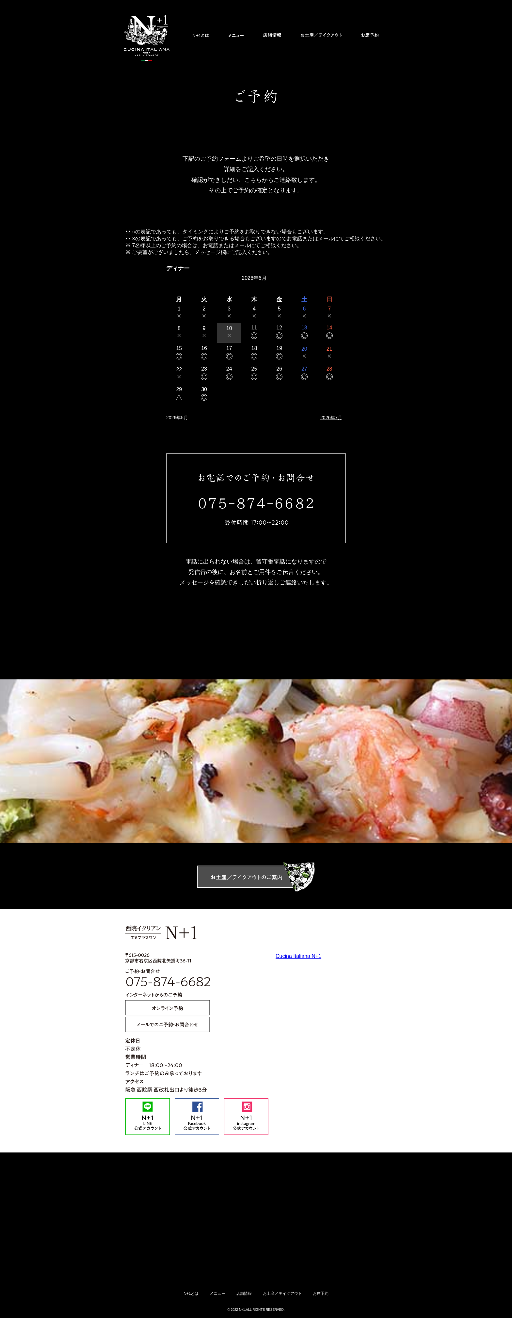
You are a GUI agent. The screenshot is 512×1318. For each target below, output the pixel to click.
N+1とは (191, 1293)
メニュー (217, 1293)
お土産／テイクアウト (282, 1293)
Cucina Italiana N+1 (298, 956)
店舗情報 (244, 1293)
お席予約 (320, 1293)
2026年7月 (331, 417)
